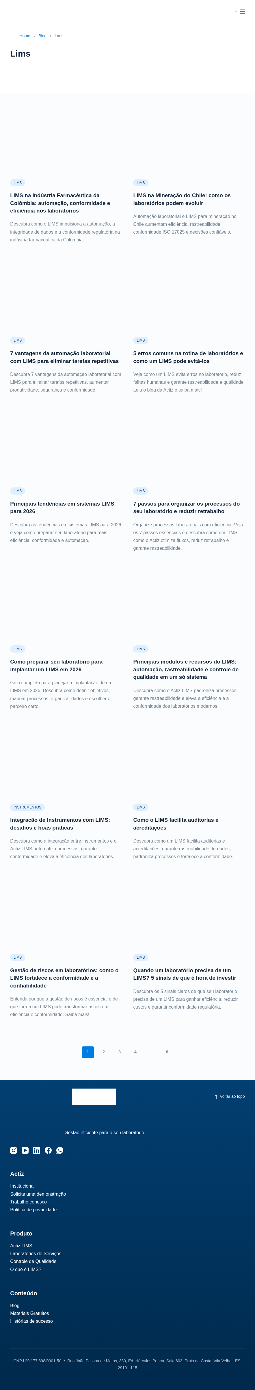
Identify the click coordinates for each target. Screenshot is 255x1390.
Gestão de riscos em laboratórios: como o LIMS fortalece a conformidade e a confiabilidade (65, 984)
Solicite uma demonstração (38, 1194)
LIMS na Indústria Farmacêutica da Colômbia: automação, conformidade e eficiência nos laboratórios (63, 202)
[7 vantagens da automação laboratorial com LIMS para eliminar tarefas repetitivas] (66, 298)
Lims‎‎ (18, 183)
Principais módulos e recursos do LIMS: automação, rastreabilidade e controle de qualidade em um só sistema (188, 676)
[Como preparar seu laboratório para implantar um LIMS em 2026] (66, 613)
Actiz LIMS (21, 1245)
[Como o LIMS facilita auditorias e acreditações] (189, 771)
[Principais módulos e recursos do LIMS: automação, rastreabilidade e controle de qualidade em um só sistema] (189, 613)
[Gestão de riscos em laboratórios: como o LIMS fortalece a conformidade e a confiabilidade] (66, 921)
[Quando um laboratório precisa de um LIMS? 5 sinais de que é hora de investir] (189, 921)
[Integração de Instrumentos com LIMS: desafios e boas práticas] (66, 771)
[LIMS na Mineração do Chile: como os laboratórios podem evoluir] (189, 140)
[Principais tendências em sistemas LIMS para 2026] (66, 455)
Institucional (22, 1186)
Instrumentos (27, 814)
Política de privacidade (33, 1209)
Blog (42, 35)
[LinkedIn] (36, 1150)
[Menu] (242, 11)
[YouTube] (25, 1150)
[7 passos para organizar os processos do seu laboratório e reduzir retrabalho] (189, 455)
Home (24, 35)
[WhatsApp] (59, 1150)
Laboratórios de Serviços (35, 1253)
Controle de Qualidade (33, 1261)
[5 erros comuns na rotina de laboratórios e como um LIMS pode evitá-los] (189, 298)
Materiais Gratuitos (29, 1313)
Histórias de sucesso (31, 1321)
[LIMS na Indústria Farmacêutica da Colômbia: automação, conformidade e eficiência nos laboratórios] (66, 140)
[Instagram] (13, 1150)
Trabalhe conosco (28, 1201)
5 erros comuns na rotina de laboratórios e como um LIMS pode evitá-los (181, 360)
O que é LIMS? (25, 1269)
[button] (230, 11)
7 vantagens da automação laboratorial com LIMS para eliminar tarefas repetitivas (63, 360)
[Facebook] (48, 1150)
